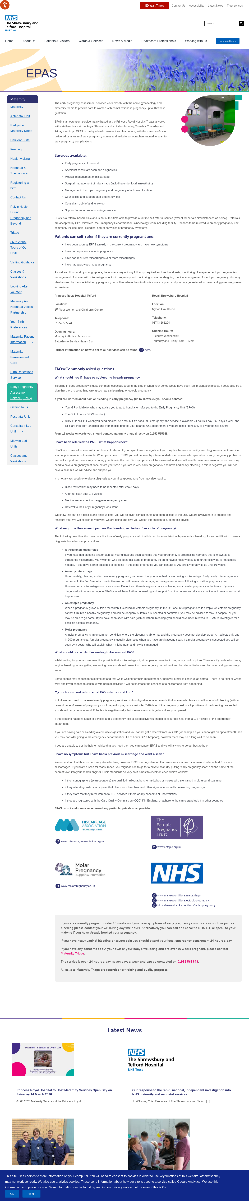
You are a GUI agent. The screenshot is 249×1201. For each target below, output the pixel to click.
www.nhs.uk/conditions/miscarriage (179, 895)
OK (12, 1194)
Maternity (16, 107)
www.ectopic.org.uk (169, 847)
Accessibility (196, 5)
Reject (31, 1194)
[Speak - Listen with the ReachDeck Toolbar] (5, 5)
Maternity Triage (72, 953)
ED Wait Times (154, 5)
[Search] (241, 23)
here (147, 349)
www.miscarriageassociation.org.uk (82, 841)
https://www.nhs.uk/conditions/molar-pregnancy (186, 905)
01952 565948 (187, 961)
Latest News (215, 5)
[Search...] (221, 23)
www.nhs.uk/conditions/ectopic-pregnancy (183, 900)
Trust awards (235, 5)
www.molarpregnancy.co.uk (78, 886)
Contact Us (178, 5)
